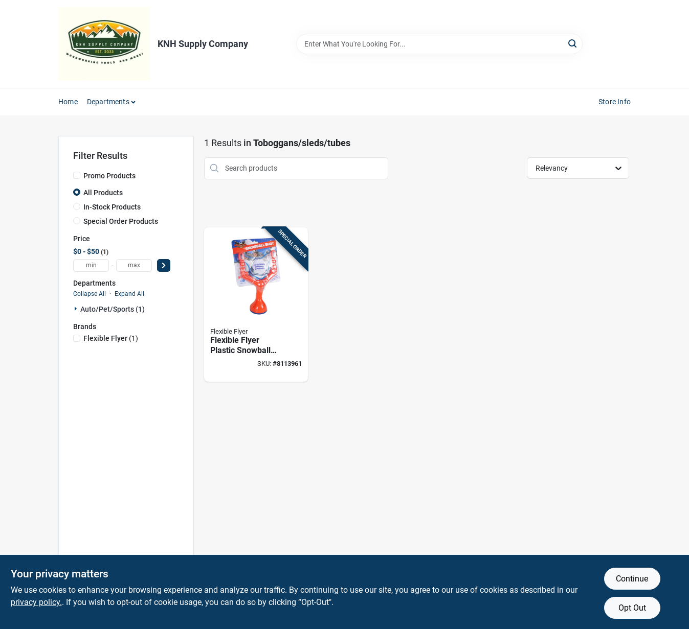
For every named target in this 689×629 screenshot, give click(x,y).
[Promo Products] (76, 175)
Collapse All (89, 293)
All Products (103, 192)
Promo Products (109, 175)
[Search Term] (439, 44)
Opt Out (632, 608)
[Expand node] (77, 309)
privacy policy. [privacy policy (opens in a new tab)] (36, 602)
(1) (110, 338)
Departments (108, 102)
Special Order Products (120, 221)
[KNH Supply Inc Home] (104, 44)
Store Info (614, 102)
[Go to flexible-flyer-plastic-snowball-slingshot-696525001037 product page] (256, 304)
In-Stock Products (112, 206)
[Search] (573, 43)
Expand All (129, 293)
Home (68, 102)
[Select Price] (163, 265)
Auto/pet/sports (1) (112, 309)
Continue (632, 579)
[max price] (134, 265)
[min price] (91, 265)
